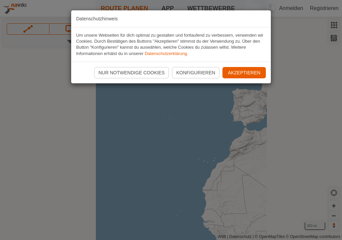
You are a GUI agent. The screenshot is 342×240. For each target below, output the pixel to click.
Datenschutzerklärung (166, 53)
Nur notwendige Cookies (132, 72)
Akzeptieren (244, 72)
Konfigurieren (195, 72)
